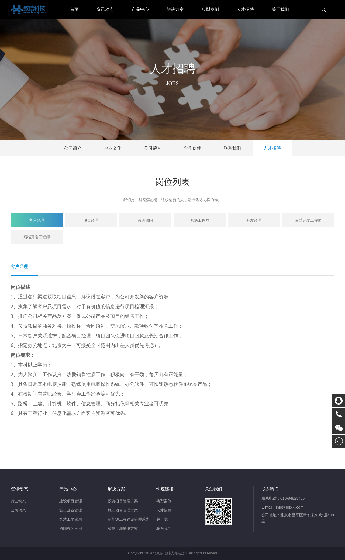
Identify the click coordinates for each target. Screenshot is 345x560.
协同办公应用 (70, 528)
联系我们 (232, 148)
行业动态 (18, 501)
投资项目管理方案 (123, 501)
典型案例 (210, 9)
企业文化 (112, 148)
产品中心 (140, 9)
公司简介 (72, 148)
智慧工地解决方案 (123, 528)
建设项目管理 (70, 501)
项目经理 (90, 220)
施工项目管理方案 (123, 510)
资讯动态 (105, 9)
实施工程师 (199, 220)
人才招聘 (245, 9)
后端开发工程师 (36, 237)
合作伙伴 (192, 148)
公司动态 (18, 510)
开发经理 (253, 220)
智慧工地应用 (70, 519)
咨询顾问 (145, 220)
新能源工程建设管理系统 (128, 519)
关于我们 (280, 9)
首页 (74, 9)
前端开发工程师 (308, 220)
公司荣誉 (152, 148)
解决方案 (175, 9)
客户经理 (36, 220)
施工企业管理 (70, 510)
